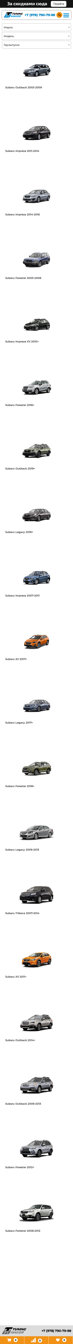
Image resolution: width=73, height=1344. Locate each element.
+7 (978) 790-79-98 (40, 15)
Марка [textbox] (8, 27)
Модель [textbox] (9, 36)
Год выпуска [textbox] (11, 44)
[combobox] (36, 27)
